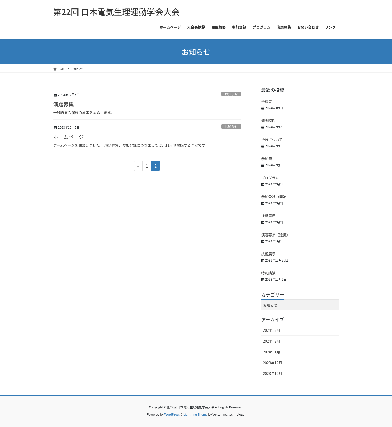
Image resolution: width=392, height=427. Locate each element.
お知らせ (231, 94)
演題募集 (63, 104)
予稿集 (266, 101)
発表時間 (268, 120)
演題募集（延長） (275, 234)
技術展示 (268, 215)
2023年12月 (272, 362)
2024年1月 (271, 351)
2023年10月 (272, 373)
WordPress (172, 414)
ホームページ (68, 137)
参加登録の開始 (273, 196)
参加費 (266, 158)
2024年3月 (271, 330)
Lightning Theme (195, 414)
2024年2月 (271, 341)
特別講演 (268, 272)
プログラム (270, 177)
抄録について (272, 139)
